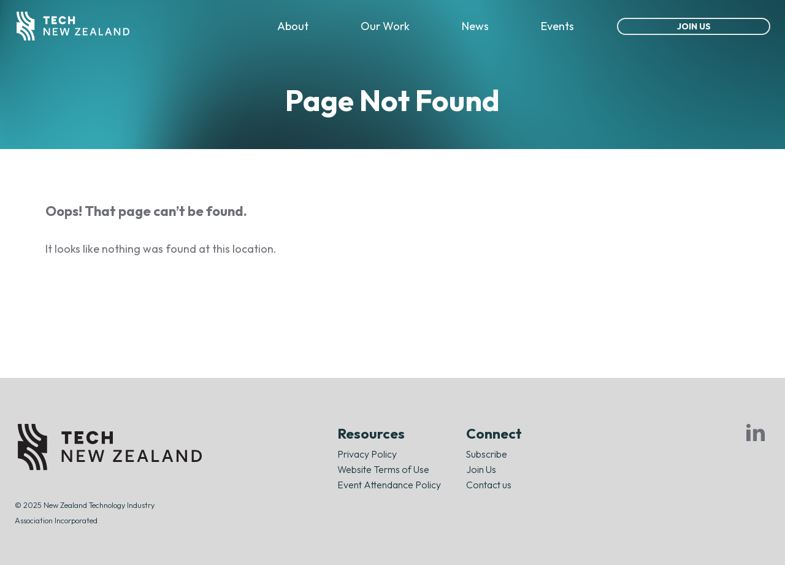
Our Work (385, 26)
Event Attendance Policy (389, 485)
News (475, 26)
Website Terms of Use (383, 469)
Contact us (488, 485)
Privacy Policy (367, 454)
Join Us (694, 26)
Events (557, 26)
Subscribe (486, 454)
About (292, 26)
